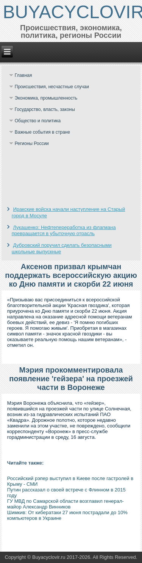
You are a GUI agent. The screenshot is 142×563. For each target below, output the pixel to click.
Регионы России (32, 143)
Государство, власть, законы (45, 109)
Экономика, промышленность (46, 98)
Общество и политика (38, 120)
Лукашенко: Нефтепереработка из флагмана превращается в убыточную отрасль (64, 230)
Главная (23, 75)
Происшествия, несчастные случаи (52, 86)
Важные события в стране (42, 132)
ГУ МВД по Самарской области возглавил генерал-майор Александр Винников (65, 504)
